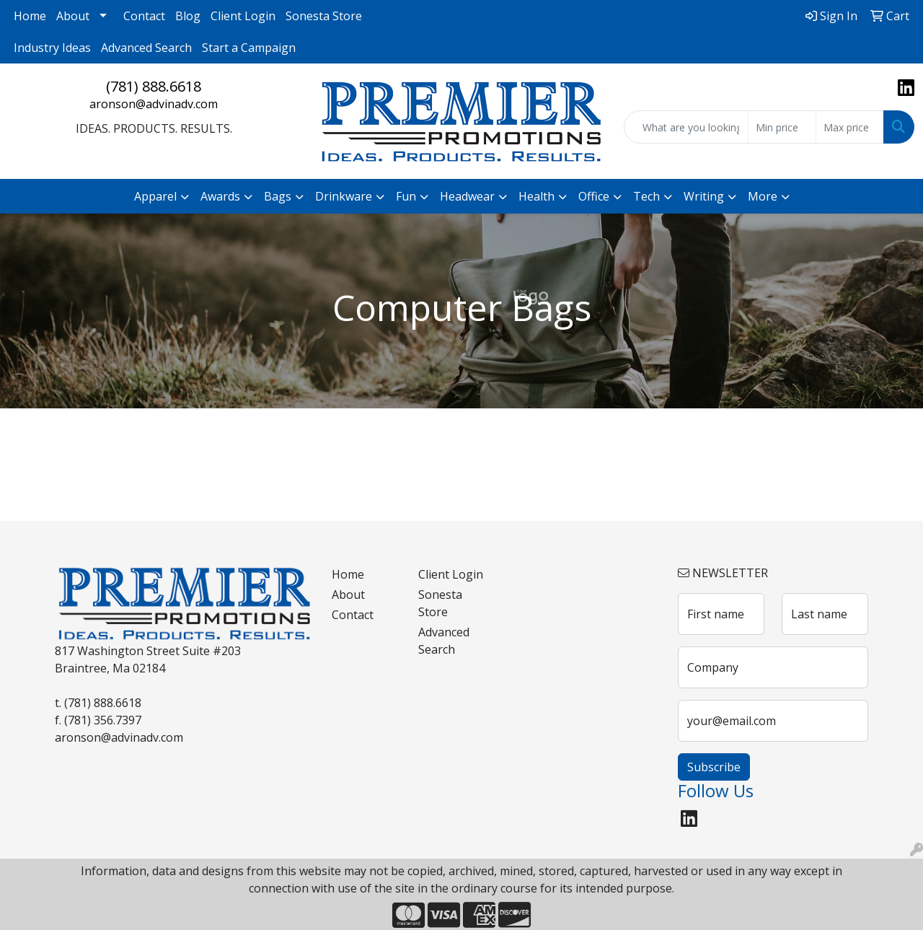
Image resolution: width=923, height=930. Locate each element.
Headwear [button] (467, 196)
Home (30, 16)
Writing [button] (704, 196)
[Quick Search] (686, 127)
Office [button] (593, 196)
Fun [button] (406, 196)
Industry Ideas (52, 48)
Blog (187, 16)
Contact (144, 16)
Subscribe (714, 767)
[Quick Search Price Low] (782, 127)
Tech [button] (646, 196)
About (72, 16)
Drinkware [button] (343, 196)
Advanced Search (146, 48)
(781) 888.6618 (153, 86)
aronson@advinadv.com (153, 104)
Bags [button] (277, 196)
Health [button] (536, 196)
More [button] (762, 196)
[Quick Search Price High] (850, 127)
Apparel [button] (155, 196)
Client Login (243, 16)
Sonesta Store (324, 16)
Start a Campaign (249, 48)
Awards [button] (220, 196)
